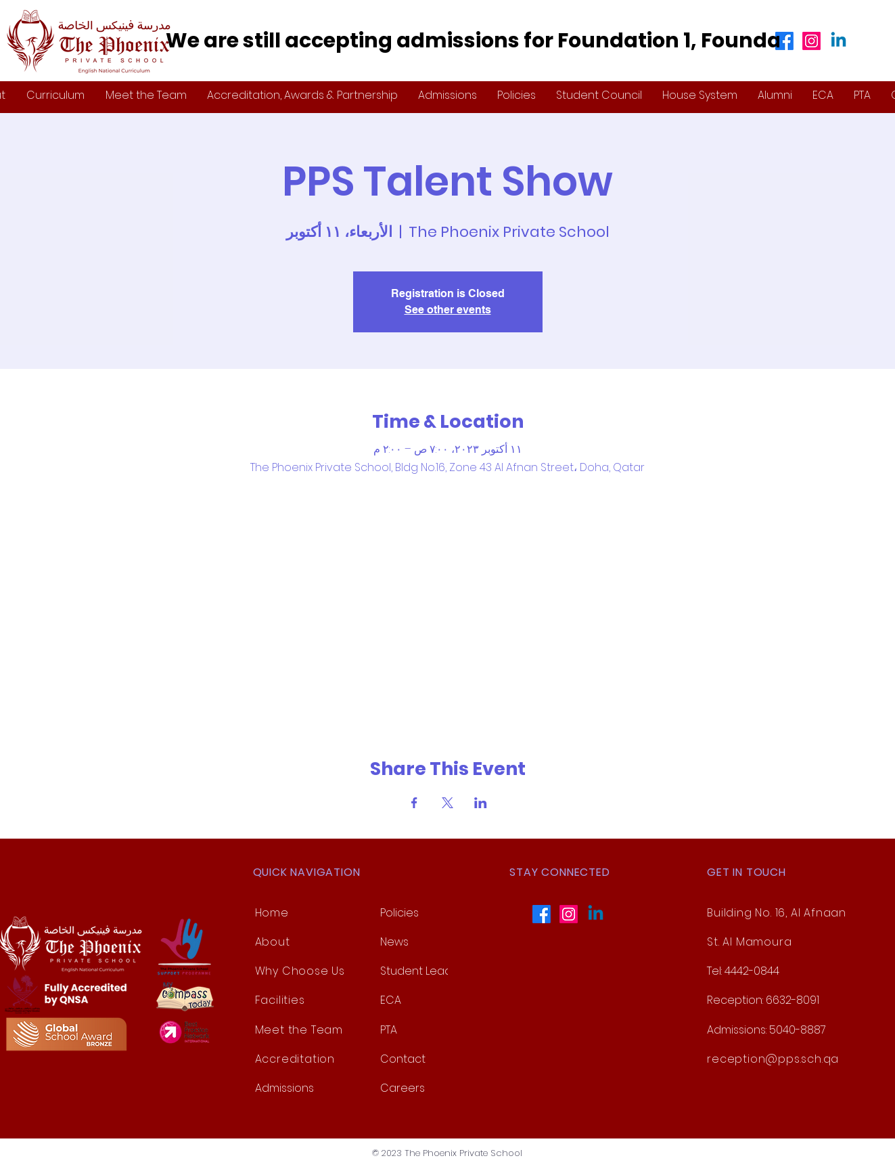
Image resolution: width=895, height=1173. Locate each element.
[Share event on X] (447, 802)
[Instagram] (811, 41)
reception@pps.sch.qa (773, 1059)
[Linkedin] (838, 41)
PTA (388, 1030)
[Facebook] (784, 41)
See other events (448, 309)
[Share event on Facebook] (414, 802)
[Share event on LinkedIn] (480, 802)
